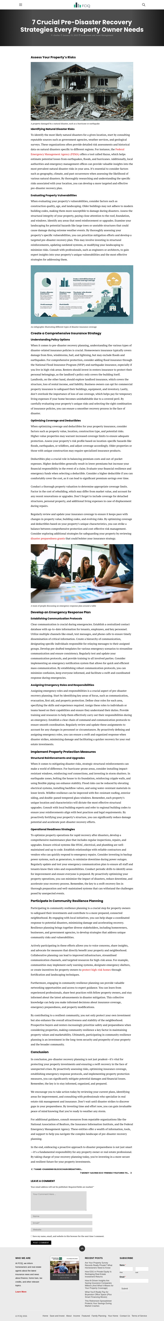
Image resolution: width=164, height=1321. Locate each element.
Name (123, 1265)
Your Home (113, 1316)
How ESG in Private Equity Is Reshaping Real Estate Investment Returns (98, 1274)
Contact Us (125, 1316)
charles (56, 35)
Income (76, 1316)
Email (123, 1277)
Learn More (20, 1292)
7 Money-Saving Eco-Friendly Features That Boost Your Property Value (106, 1172)
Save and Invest (57, 1316)
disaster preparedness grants (48, 538)
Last (136, 1272)
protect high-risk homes (96, 969)
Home (45, 1316)
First (121, 1272)
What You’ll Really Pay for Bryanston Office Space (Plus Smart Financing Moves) (98, 1294)
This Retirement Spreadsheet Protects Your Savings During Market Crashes (98, 1303)
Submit (125, 1288)
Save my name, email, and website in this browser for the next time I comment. (68, 1236)
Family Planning (99, 1316)
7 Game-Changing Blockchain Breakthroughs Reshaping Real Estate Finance (58, 1169)
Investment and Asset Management (97, 35)
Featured (86, 1316)
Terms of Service (139, 1316)
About (69, 1316)
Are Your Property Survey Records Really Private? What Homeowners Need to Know (98, 1265)
